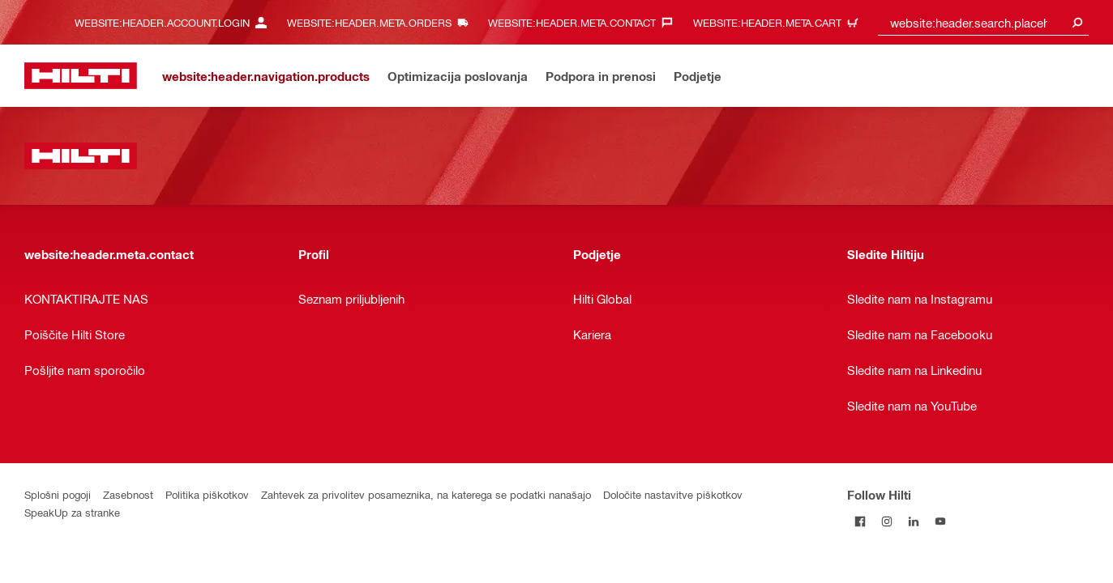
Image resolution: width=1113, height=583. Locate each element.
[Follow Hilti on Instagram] (887, 521)
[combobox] (983, 22)
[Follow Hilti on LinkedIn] (914, 521)
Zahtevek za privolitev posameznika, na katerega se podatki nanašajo (426, 494)
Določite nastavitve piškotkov (673, 494)
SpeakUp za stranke (72, 512)
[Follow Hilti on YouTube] (940, 521)
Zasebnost (128, 494)
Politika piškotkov (207, 494)
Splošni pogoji (57, 494)
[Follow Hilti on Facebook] (860, 521)
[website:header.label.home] (80, 75)
